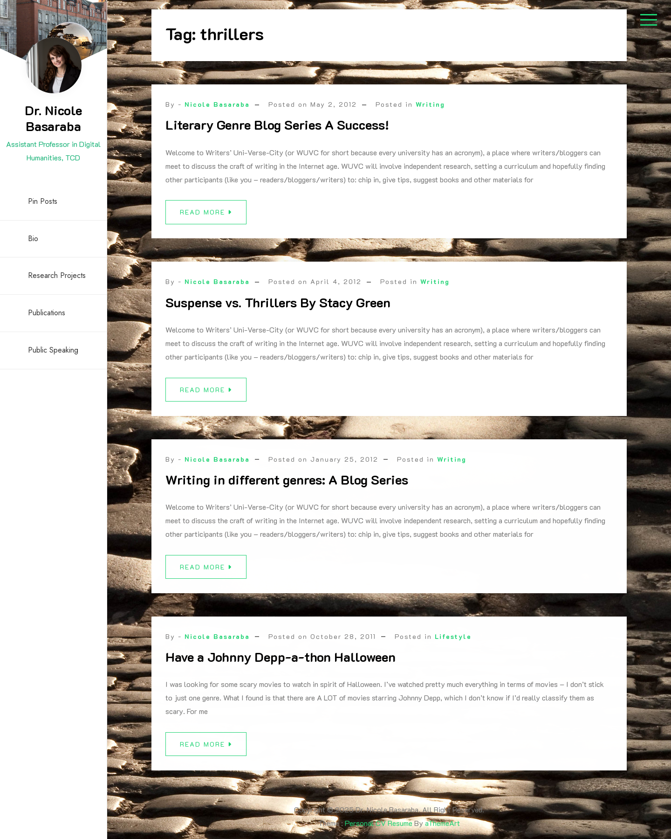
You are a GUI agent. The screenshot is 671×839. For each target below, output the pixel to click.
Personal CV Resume (378, 823)
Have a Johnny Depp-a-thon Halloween (280, 662)
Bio (33, 238)
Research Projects (57, 275)
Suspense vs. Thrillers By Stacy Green (277, 302)
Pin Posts (42, 201)
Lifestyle (453, 642)
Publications (46, 312)
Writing (430, 104)
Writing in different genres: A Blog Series (286, 485)
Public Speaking (53, 350)
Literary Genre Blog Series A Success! (277, 124)
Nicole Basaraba (217, 104)
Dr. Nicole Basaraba (53, 118)
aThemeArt (442, 823)
